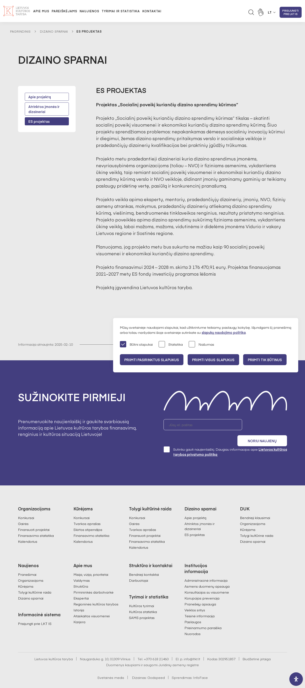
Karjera (79, 610)
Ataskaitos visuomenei (91, 604)
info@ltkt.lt (192, 647)
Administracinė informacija (205, 568)
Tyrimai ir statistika (121, 11)
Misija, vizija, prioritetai (90, 563)
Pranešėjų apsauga (200, 592)
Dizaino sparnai (54, 31)
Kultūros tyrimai (141, 594)
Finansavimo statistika (36, 524)
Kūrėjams (247, 518)
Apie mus (41, 11)
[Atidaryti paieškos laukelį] (251, 12)
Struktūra (80, 574)
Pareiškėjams (64, 11)
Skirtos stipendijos (87, 518)
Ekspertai (81, 586)
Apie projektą (39, 96)
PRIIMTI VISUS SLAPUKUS (215, 359)
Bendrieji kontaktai (144, 563)
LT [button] (270, 12)
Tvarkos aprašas (87, 512)
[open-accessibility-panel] (296, 679)
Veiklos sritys (194, 598)
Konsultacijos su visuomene (206, 580)
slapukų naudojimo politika (224, 332)
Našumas (201, 344)
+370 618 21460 (156, 647)
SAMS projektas (142, 606)
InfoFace (200, 666)
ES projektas (39, 121)
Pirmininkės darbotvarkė (93, 580)
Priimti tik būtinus (269, 359)
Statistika (171, 344)
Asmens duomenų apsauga (207, 574)
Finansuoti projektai (34, 518)
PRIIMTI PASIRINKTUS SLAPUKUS (152, 359)
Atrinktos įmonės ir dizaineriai (44, 109)
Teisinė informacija (199, 604)
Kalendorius (27, 530)
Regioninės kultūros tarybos (95, 592)
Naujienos (89, 11)
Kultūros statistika (143, 600)
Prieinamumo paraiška (203, 616)
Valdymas (81, 568)
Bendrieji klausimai (255, 506)
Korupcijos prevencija (201, 586)
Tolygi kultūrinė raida (256, 524)
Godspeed (156, 666)
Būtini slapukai (136, 344)
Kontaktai (151, 11)
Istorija (78, 598)
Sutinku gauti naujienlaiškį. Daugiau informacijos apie (225, 440)
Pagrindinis (20, 31)
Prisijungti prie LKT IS (290, 12)
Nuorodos (192, 622)
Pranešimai (27, 563)
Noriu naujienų (266, 424)
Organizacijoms (252, 512)
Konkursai (26, 506)
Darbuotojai (138, 568)
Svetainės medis (110, 666)
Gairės (23, 512)
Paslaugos (192, 610)
